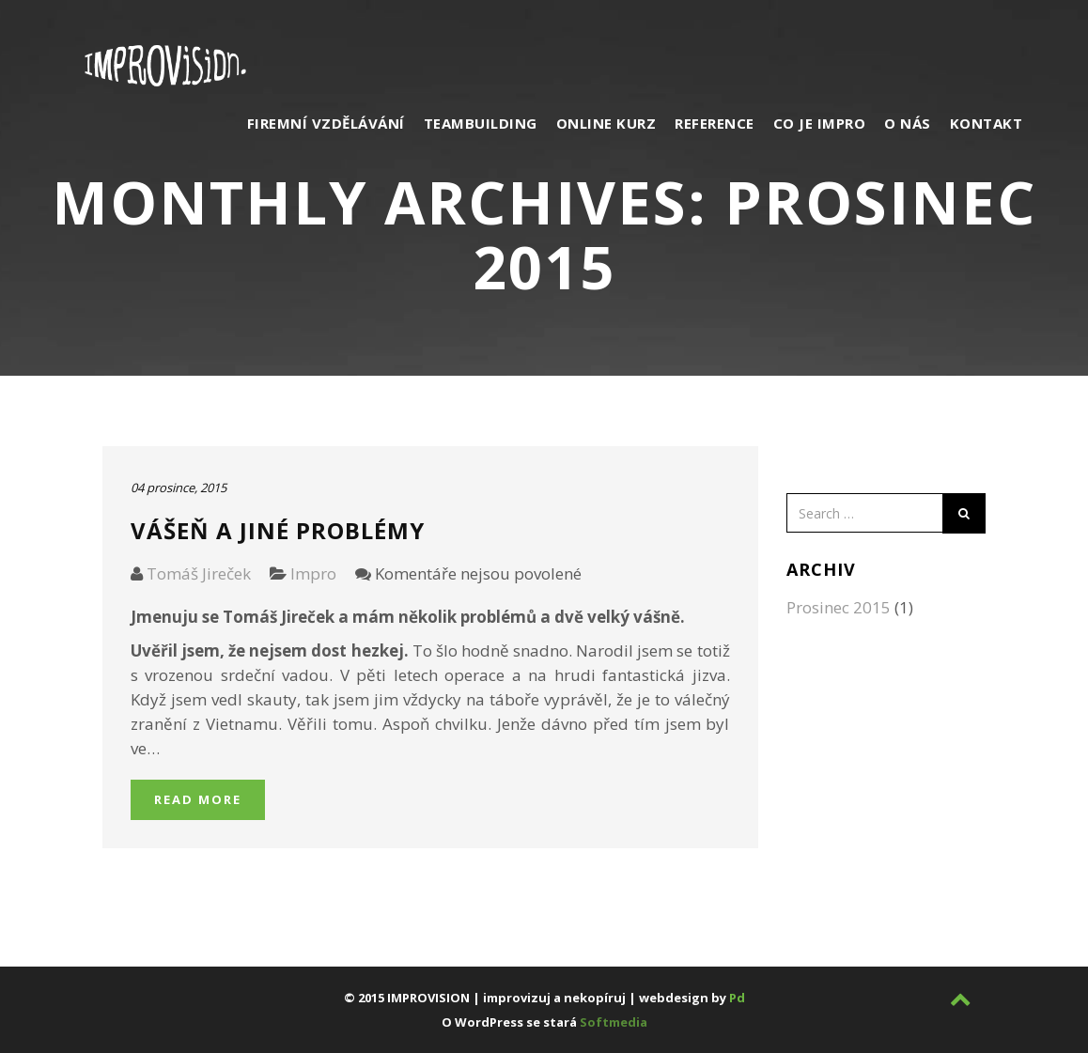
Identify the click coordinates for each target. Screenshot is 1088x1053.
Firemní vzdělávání (326, 123)
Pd (737, 997)
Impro (313, 573)
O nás (907, 123)
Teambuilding (480, 123)
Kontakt (986, 123)
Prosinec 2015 (838, 607)
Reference (714, 123)
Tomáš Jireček (199, 573)
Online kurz (606, 123)
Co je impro (819, 123)
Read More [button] (197, 799)
